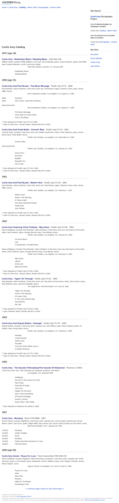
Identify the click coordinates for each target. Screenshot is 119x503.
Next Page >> (58, 489)
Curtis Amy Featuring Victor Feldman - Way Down (25, 227)
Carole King (95, 62)
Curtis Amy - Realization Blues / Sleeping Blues (24, 59)
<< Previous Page (33, 489)
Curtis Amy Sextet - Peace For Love (19, 456)
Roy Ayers (94, 54)
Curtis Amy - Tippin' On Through (17, 279)
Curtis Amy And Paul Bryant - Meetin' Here (22, 183)
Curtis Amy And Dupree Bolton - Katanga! (22, 323)
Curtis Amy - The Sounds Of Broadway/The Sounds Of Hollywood (33, 368)
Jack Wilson (95, 66)
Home (4, 7)
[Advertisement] (45, 26)
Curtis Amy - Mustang (12, 418)
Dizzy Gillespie (96, 58)
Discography (43, 7)
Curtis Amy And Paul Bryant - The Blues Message (25, 86)
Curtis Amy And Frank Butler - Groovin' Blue (23, 129)
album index (32, 7)
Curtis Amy (13, 7)
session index (55, 7)
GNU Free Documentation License (95, 500)
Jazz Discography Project (23, 496)
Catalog (22, 7)
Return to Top (46, 489)
